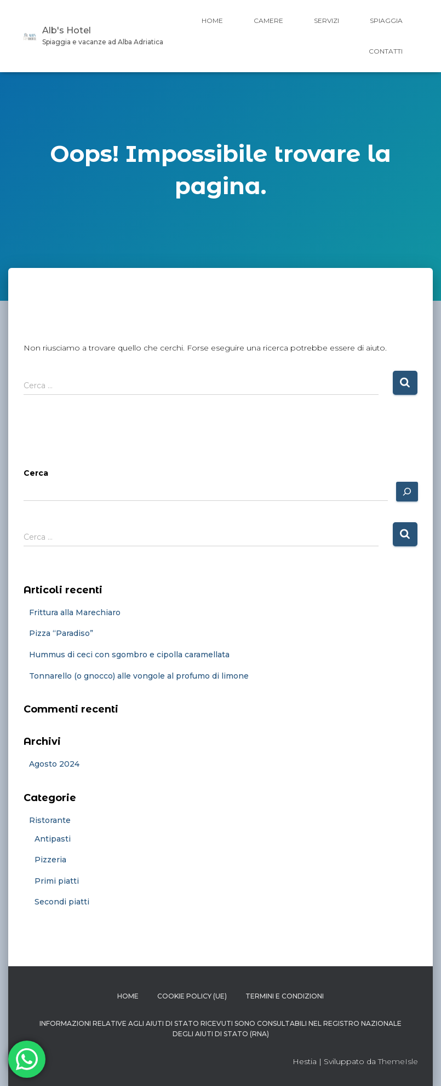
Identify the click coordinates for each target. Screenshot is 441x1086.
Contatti (386, 51)
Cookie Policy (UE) (192, 996)
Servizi (326, 20)
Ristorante (50, 820)
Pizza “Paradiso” (61, 633)
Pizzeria (50, 860)
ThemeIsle (398, 1061)
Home (212, 20)
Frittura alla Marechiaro (75, 612)
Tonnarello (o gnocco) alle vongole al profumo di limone (139, 676)
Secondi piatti (62, 902)
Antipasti (53, 839)
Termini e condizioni (284, 996)
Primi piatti (57, 881)
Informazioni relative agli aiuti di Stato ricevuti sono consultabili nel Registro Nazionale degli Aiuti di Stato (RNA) (220, 1028)
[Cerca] (407, 491)
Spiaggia (386, 20)
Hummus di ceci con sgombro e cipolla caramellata (129, 654)
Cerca (36, 473)
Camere (268, 20)
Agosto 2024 (54, 764)
